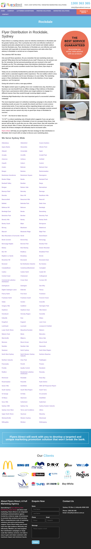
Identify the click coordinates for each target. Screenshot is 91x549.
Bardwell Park (43, 179)
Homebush (5, 314)
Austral (41, 163)
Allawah (4, 151)
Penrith (22, 364)
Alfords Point (43, 147)
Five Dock (23, 293)
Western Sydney (25, 418)
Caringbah (42, 268)
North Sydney (24, 350)
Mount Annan (24, 342)
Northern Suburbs (7, 360)
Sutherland (23, 402)
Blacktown (23, 227)
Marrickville (5, 338)
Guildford (23, 306)
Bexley (22, 219)
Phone (34, 517)
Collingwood (43, 276)
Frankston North (7, 298)
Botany (4, 247)
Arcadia (4, 155)
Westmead (42, 418)
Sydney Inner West (8, 410)
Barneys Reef (6, 191)
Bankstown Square (26, 175)
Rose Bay (42, 378)
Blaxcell (4, 231)
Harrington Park (44, 306)
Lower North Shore (7, 330)
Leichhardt (5, 326)
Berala (22, 211)
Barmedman (43, 187)
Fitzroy (41, 289)
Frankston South (25, 298)
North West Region (45, 350)
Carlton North (24, 272)
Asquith (4, 163)
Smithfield (23, 386)
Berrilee (22, 215)
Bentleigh (42, 207)
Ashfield (41, 159)
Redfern (4, 372)
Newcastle (42, 346)
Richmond (5, 378)
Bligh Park (42, 231)
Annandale (23, 151)
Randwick (42, 368)
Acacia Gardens (44, 143)
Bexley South (6, 223)
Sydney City (24, 406)
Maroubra (42, 334)
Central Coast (6, 276)
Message (34, 525)
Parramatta (5, 364)
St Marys (4, 398)
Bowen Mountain (44, 247)
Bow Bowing (24, 247)
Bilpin (22, 223)
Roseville (23, 382)
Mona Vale (42, 338)
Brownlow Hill (6, 260)
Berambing (42, 211)
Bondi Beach (43, 235)
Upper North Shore (7, 414)
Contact (5, 14)
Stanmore (23, 398)
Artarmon (5, 159)
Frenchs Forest (44, 298)
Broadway (23, 256)
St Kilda (22, 394)
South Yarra (43, 390)
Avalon (4, 167)
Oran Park (23, 360)
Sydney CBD (6, 406)
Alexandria (23, 147)
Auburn (22, 163)
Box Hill (4, 252)
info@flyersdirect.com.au (80, 7)
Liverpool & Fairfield (45, 326)
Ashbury (23, 159)
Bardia (22, 179)
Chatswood (23, 276)
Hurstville (42, 314)
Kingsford (5, 322)
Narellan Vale (24, 346)
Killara (41, 318)
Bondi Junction (6, 239)
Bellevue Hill (5, 207)
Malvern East (6, 334)
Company (10, 11)
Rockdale (23, 378)
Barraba (4, 195)
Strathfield (42, 398)
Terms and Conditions (27, 410)
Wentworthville (6, 418)
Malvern (41, 330)
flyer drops (13, 510)
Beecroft (41, 199)
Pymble (4, 368)
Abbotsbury (5, 143)
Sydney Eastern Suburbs (47, 406)
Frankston (42, 293)
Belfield (4, 203)
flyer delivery (15, 507)
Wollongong (43, 422)
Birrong (4, 227)
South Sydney (6, 390)
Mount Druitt (43, 342)
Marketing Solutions (61, 11)
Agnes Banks (6, 147)
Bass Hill (23, 195)
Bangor (4, 171)
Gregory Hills (6, 306)
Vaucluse (23, 414)
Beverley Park (43, 215)
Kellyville (4, 318)
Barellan (23, 183)
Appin (41, 151)
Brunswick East (44, 260)
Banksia (22, 171)
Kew (21, 318)
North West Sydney (8, 354)
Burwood (4, 264)
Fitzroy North (6, 293)
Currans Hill (43, 280)
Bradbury (23, 252)
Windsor (23, 422)
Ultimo (41, 410)
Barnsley (23, 191)
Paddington (42, 360)
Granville (42, 302)
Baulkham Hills (43, 195)
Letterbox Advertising (25, 11)
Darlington (23, 285)
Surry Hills (5, 402)
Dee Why (42, 285)
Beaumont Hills (25, 199)
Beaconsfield (6, 199)
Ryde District (43, 382)
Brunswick (23, 260)
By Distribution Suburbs (27, 264)
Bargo (41, 183)
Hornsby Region (25, 314)
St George (5, 394)
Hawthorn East (25, 310)
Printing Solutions (44, 11)
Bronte (41, 256)
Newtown (5, 350)
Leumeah (23, 326)
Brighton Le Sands (7, 256)
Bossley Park (43, 243)
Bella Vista (42, 203)
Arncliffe (23, 155)
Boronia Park (24, 243)
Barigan (4, 187)
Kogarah (23, 322)
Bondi (22, 235)
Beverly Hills (5, 219)
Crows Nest (24, 280)
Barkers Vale (24, 187)
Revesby (42, 372)
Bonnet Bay (24, 239)
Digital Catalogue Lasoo (9, 289)
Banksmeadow (43, 171)
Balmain (23, 167)
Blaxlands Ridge (25, 231)
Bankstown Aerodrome (9, 175)
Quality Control (25, 368)
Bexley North (43, 219)
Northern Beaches (44, 354)
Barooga (42, 191)
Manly (22, 334)
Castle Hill (42, 272)
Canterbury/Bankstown (27, 268)
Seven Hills (5, 386)
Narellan (4, 346)
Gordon (22, 302)
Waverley (42, 414)
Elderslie (23, 289)
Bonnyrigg (42, 239)
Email (48, 517)
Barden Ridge (6, 179)
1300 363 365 (80, 3)
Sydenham (42, 402)
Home (3, 11)
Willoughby (5, 422)
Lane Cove (42, 322)
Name (33, 506)
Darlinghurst (5, 285)
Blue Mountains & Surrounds (11, 235)
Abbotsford (23, 143)
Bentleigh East (6, 211)
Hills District (43, 310)
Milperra (23, 338)
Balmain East (43, 167)
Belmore (23, 207)
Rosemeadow (6, 382)
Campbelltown (6, 268)
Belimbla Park (24, 203)
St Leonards (43, 394)
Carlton (4, 272)
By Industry (42, 264)
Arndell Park (43, 155)
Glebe (4, 302)
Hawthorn (5, 310)
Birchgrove (42, 223)
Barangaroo (43, 175)
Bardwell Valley (6, 183)
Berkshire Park (6, 215)
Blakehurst (42, 227)
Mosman (4, 342)
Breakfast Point (44, 252)
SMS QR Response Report (47, 386)
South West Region (26, 390)
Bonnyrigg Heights (7, 243)
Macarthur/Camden (26, 330)
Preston (41, 364)
